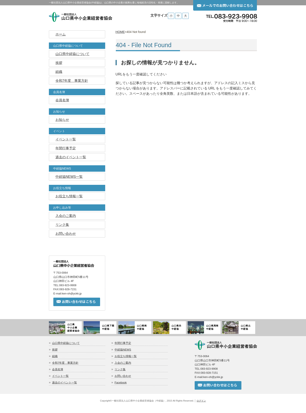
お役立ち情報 (62, 188)
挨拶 (58, 63)
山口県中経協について (68, 45)
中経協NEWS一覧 (69, 176)
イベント (59, 131)
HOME (120, 32)
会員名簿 (59, 92)
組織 (58, 72)
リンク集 (62, 224)
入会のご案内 (65, 216)
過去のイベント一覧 (70, 157)
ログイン (201, 400)
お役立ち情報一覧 (69, 196)
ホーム (60, 34)
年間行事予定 (65, 148)
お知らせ (59, 111)
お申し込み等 (62, 207)
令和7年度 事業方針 (71, 80)
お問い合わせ (65, 233)
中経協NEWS (62, 168)
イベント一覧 (65, 139)
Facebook (121, 382)
